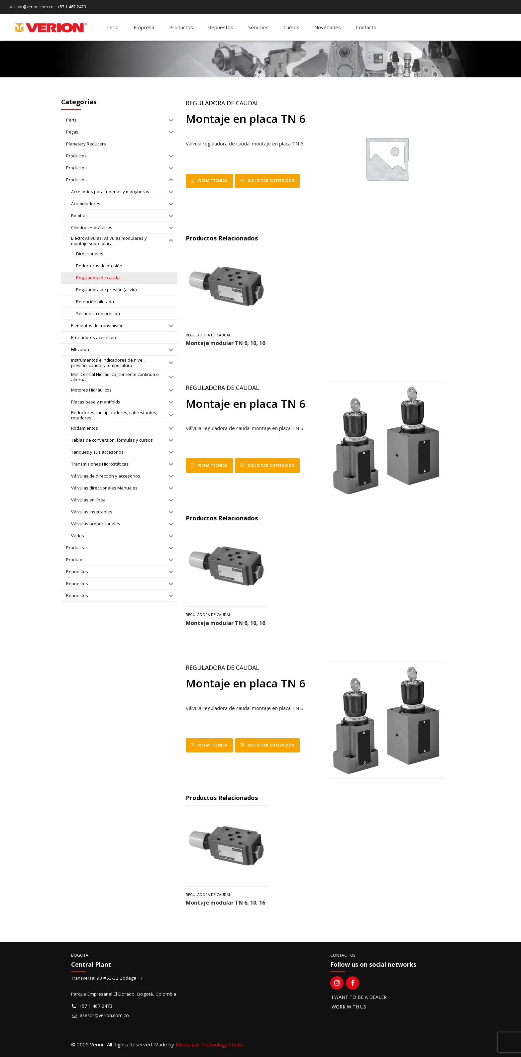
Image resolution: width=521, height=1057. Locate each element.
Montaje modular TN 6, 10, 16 (225, 343)
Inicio (113, 27)
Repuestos (220, 27)
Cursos (291, 27)
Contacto (366, 27)
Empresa (144, 27)
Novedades (327, 27)
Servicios (258, 27)
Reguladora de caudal (222, 103)
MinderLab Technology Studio (209, 1044)
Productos (181, 27)
